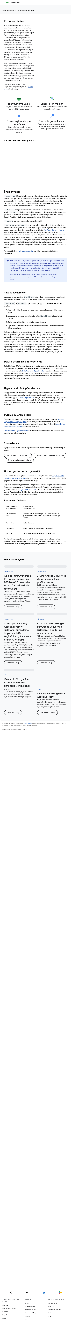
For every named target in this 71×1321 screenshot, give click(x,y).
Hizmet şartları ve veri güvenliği (22, 471)
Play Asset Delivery (15, 21)
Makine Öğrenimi (30, 1306)
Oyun (27, 1303)
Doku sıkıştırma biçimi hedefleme (23, 361)
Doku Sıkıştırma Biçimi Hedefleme (34, 371)
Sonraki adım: (11, 443)
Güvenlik (5, 1312)
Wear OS (51, 1306)
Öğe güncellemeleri (15, 292)
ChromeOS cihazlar (54, 1310)
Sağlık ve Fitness (30, 1310)
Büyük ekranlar (53, 1303)
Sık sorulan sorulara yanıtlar (20, 140)
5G (26, 1319)
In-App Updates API (27, 398)
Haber (4, 1318)
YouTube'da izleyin (47, 713)
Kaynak (4, 1315)
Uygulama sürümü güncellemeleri (23, 388)
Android (5, 1305)
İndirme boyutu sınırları (17, 414)
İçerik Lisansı (28, 723)
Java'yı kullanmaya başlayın (18, 455)
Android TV (51, 1316)
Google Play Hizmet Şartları (28, 490)
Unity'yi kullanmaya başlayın (19, 460)
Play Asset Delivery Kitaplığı (54, 230)
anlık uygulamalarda (26, 251)
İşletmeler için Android (9, 1308)
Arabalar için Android (55, 1313)
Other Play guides (25, 10)
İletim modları (12, 191)
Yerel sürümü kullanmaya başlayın (50, 455)
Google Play (8, 10)
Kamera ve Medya (31, 1313)
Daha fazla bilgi (13, 607)
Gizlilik (27, 1316)
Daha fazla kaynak (14, 559)
